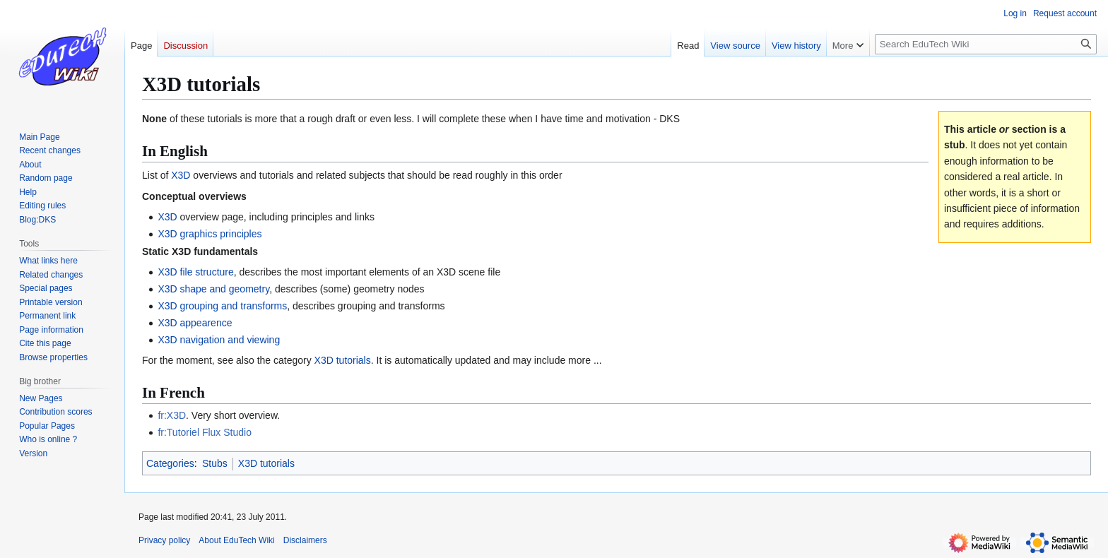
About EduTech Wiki (236, 540)
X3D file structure (195, 272)
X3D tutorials (342, 360)
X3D (180, 175)
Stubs (215, 463)
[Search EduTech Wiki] (986, 44)
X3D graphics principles (209, 233)
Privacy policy (164, 540)
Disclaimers (305, 540)
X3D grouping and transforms (222, 305)
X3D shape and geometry (213, 289)
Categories (170, 463)
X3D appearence (195, 322)
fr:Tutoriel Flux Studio (205, 432)
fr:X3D (172, 415)
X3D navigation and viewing (219, 339)
